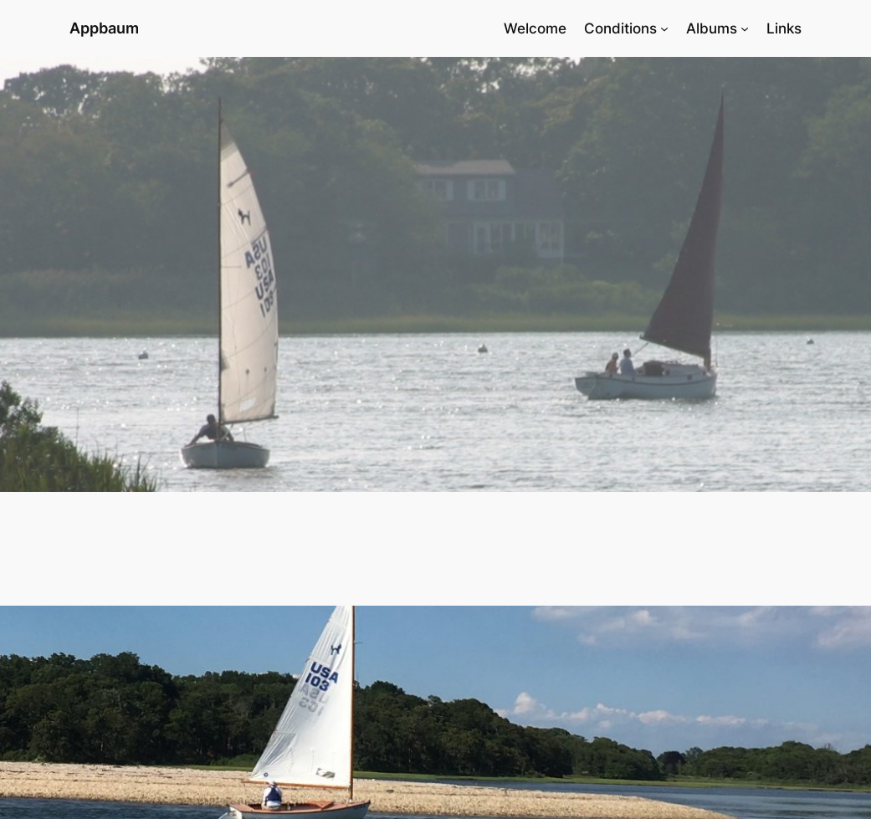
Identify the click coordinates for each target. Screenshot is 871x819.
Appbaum (104, 28)
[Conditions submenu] (664, 28)
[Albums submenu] (744, 28)
